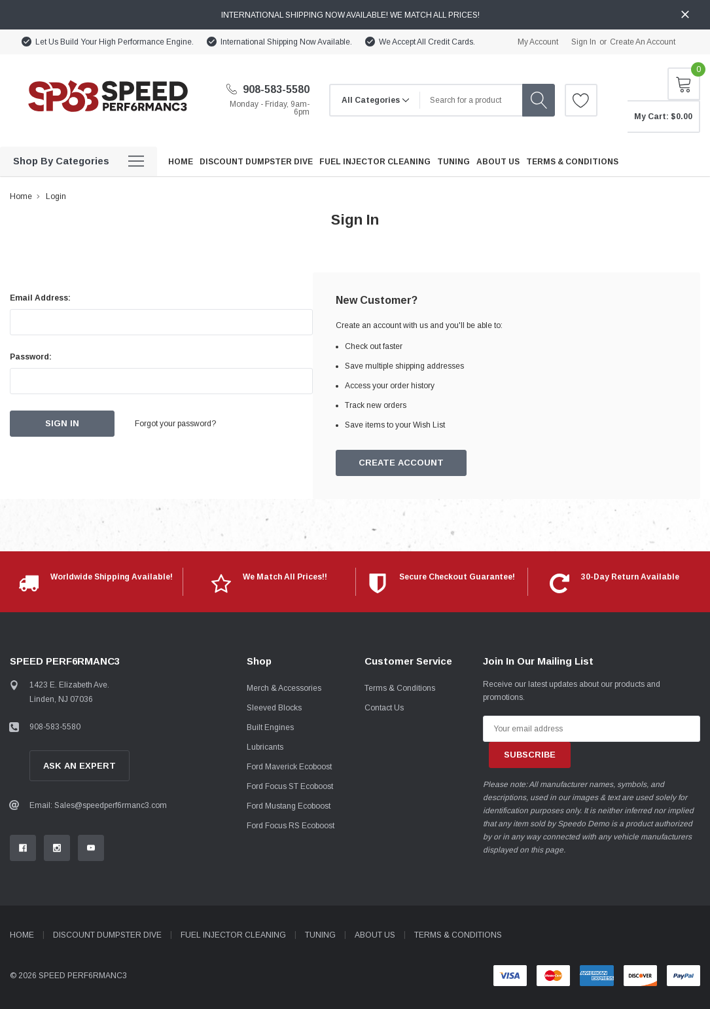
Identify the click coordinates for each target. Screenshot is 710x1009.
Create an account (642, 41)
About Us (375, 935)
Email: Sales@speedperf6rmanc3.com (98, 805)
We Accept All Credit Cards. (427, 41)
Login (56, 196)
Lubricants (265, 747)
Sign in (583, 41)
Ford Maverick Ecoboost (289, 766)
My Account (538, 41)
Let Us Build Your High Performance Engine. (114, 41)
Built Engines (270, 727)
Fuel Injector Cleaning (233, 935)
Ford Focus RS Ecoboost (290, 825)
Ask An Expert (79, 766)
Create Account (401, 463)
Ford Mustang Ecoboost (288, 806)
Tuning (320, 935)
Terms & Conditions (399, 688)
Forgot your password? (176, 423)
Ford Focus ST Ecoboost (290, 786)
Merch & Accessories (284, 688)
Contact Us (384, 707)
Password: (31, 356)
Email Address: (40, 298)
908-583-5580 (268, 89)
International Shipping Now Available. (286, 41)
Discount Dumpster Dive (107, 935)
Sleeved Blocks (274, 707)
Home (21, 196)
